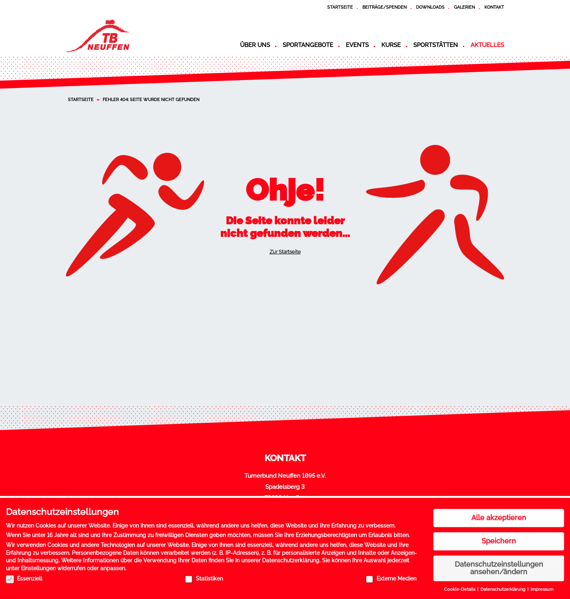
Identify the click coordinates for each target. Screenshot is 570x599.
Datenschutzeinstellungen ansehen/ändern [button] (499, 565)
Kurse (391, 45)
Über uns (255, 45)
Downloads (430, 7)
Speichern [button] (499, 538)
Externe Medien (391, 575)
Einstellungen (38, 565)
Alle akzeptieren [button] (498, 515)
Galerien (464, 7)
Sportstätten (435, 45)
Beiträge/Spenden (384, 7)
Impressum (542, 586)
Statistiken (204, 575)
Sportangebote (308, 45)
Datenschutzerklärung (290, 557)
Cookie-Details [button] (460, 586)
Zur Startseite (285, 251)
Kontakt (494, 7)
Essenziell (24, 575)
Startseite (340, 7)
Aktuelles (487, 45)
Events (357, 45)
